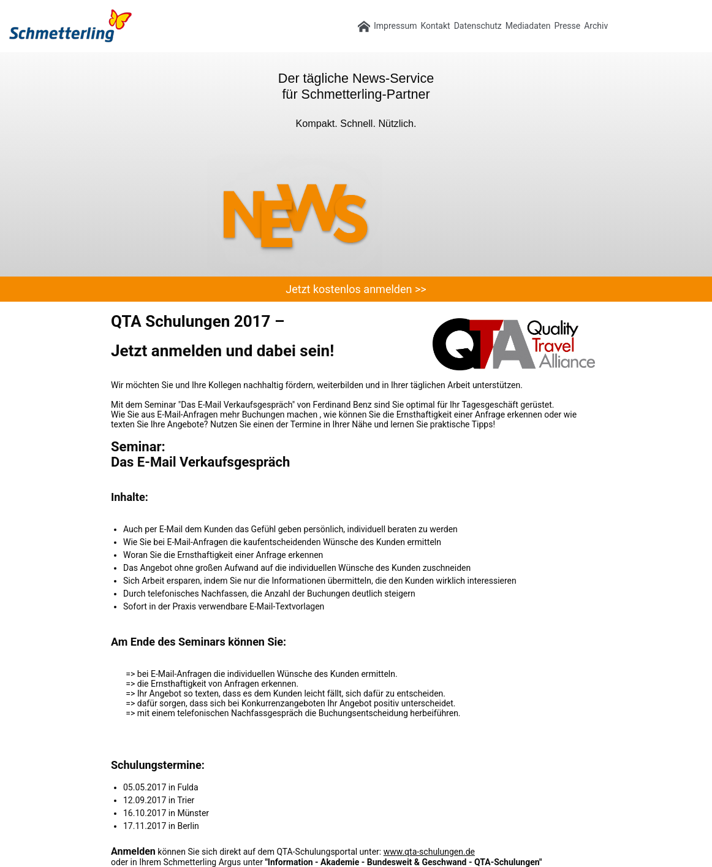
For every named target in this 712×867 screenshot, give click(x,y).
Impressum (395, 26)
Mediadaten (528, 26)
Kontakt (435, 26)
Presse (567, 26)
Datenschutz (478, 26)
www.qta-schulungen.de (429, 852)
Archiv (596, 26)
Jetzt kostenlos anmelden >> (356, 289)
